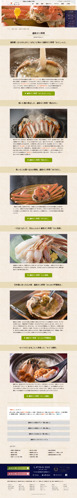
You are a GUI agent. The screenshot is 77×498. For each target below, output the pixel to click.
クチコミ (56, 3)
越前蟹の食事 (32, 486)
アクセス (60, 1)
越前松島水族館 (55, 488)
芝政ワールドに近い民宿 (16, 456)
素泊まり (65, 484)
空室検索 (71, 21)
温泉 (42, 3)
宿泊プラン (49, 3)
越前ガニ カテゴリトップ (38, 439)
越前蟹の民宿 (14, 454)
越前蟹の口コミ (32, 484)
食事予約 (70, 18)
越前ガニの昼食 (22, 489)
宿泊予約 (70, 15)
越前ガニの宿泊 (22, 488)
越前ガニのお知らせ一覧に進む (38, 434)
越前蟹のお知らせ (34, 452)
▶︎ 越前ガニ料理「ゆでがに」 (38, 219)
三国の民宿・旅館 (34, 456)
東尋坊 (53, 484)
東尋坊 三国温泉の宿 (15, 450)
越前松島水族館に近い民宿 (54, 454)
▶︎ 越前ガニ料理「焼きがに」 (38, 160)
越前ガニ (59, 414)
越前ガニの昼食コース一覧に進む (38, 428)
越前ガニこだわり (43, 486)
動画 (62, 3)
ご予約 (68, 3)
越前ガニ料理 (14, 452)
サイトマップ (67, 1)
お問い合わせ (71, 23)
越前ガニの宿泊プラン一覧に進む (38, 422)
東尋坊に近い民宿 (34, 454)
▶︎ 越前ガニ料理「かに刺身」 (38, 275)
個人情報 (65, 486)
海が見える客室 (33, 450)
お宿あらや (10, 484)
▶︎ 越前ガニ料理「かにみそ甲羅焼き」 (38, 338)
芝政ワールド (42, 489)
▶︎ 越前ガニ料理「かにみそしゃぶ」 (38, 93)
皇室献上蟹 (42, 484)
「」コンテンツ (15, 409)
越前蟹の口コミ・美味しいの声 (55, 452)
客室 (37, 3)
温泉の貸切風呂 (52, 450)
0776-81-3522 (71, 26)
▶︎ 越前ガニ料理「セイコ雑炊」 (38, 396)
